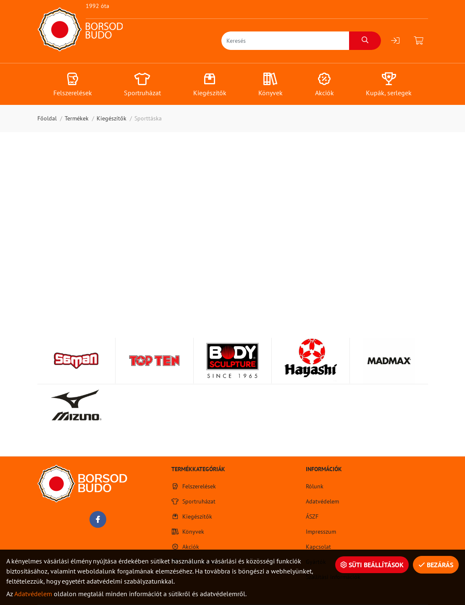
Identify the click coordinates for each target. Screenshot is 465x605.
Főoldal (47, 118)
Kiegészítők (111, 118)
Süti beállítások (372, 565)
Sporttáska (148, 118)
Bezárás (435, 565)
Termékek (77, 118)
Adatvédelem (33, 593)
